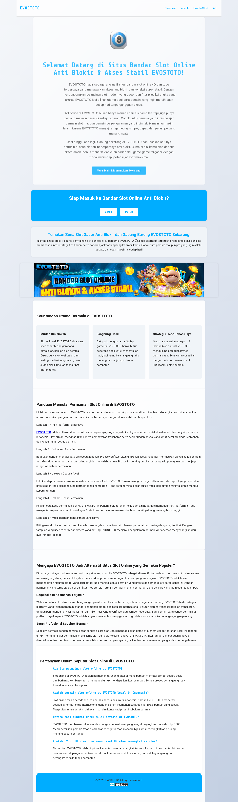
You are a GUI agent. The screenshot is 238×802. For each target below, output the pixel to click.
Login (108, 211)
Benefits (184, 8)
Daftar (129, 211)
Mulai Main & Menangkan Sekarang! (119, 171)
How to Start (200, 8)
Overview (170, 8)
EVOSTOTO (43, 432)
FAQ (214, 8)
